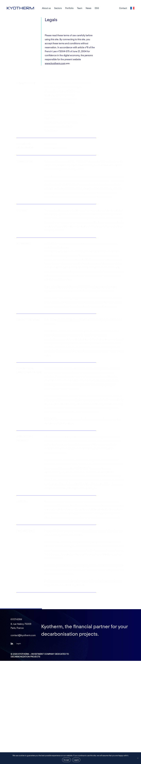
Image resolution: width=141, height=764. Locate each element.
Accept (66, 760)
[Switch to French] (132, 8)
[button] (18, 643)
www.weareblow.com (55, 148)
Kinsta (57, 110)
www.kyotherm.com (55, 63)
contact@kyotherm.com (106, 380)
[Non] (137, 758)
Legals (76, 760)
